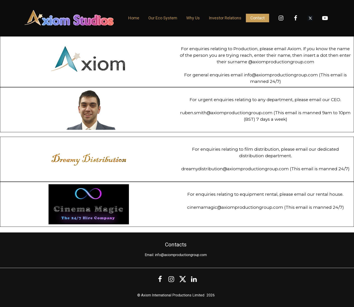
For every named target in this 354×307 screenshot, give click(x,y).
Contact (257, 18)
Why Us (193, 18)
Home (133, 18)
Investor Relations (225, 18)
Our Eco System (162, 18)
